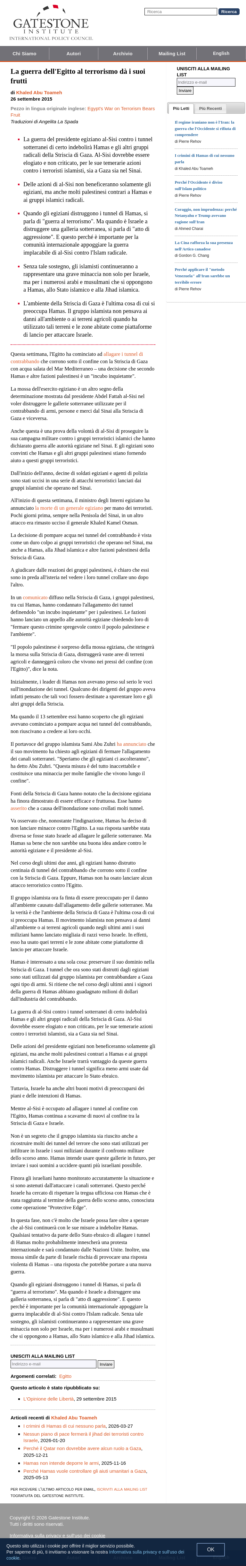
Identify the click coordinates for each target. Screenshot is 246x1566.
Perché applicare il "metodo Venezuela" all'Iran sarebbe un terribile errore (202, 276)
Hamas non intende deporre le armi (61, 1463)
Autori (74, 53)
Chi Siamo (24, 53)
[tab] (181, 108)
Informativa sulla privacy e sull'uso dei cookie (57, 1535)
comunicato (35, 597)
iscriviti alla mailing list (122, 1489)
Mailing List (172, 53)
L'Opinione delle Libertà (48, 1399)
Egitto (65, 1376)
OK (210, 1549)
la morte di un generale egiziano (69, 508)
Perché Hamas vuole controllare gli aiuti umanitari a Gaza (84, 1471)
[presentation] (181, 108)
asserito (19, 808)
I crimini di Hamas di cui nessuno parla (64, 1426)
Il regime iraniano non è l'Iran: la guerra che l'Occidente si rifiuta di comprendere (205, 128)
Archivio (123, 53)
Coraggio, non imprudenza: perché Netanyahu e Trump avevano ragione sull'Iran (206, 216)
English (221, 53)
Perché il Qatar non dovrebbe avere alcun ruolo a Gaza (82, 1448)
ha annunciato (131, 744)
